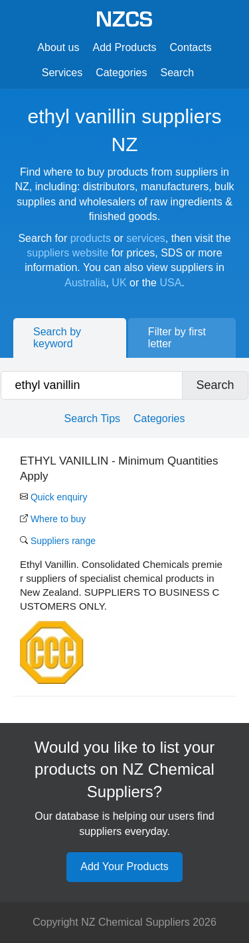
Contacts (191, 47)
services (145, 238)
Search (178, 72)
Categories (121, 72)
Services (62, 72)
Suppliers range (58, 540)
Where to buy (53, 519)
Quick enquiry (53, 497)
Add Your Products (124, 866)
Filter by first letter (177, 337)
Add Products (124, 47)
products (90, 238)
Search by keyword (57, 337)
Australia (85, 282)
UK (119, 282)
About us (58, 47)
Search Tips (92, 418)
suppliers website (67, 252)
